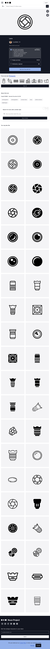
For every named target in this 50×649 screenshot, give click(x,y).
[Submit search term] (47, 6)
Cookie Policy (23, 642)
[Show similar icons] (47, 15)
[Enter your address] (25, 632)
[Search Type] (3, 6)
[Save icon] (47, 11)
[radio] (25, 53)
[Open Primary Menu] (2, 2)
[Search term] (26, 6)
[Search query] (25, 114)
